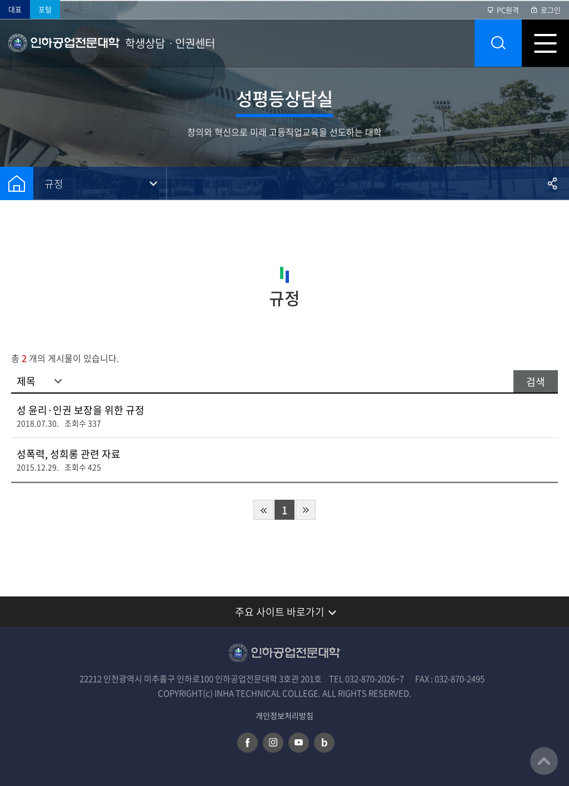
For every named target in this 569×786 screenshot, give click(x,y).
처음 (263, 510)
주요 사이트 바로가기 (280, 611)
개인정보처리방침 (284, 715)
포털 (45, 9)
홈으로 (16, 183)
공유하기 (552, 183)
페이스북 (247, 743)
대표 (15, 9)
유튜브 (298, 743)
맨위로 (544, 761)
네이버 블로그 (324, 743)
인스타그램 (273, 743)
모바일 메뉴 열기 (545, 43)
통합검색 (498, 43)
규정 (53, 183)
